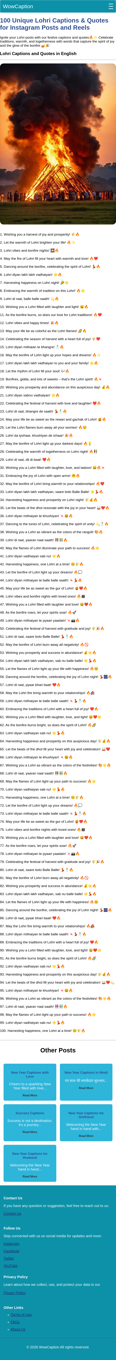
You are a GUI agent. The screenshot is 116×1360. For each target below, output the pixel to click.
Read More (30, 1095)
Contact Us (12, 1213)
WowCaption (18, 6)
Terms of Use (21, 1315)
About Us (18, 1329)
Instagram (11, 1244)
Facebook (11, 1251)
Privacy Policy (15, 1293)
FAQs (15, 1322)
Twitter (9, 1258)
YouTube (11, 1266)
